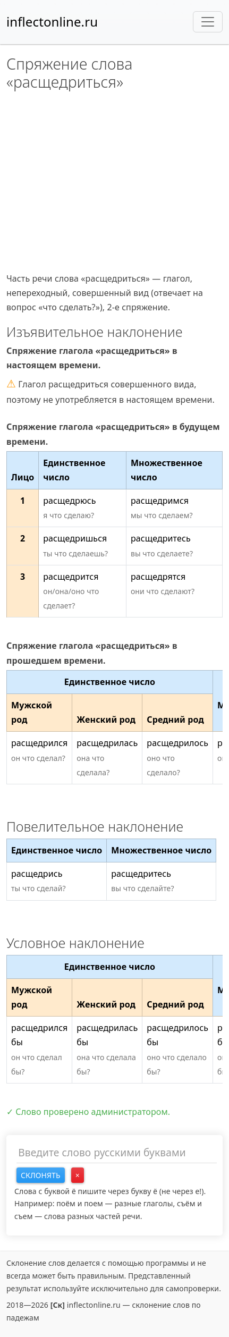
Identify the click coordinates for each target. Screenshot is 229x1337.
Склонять (41, 1175)
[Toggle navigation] (208, 21)
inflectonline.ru (52, 21)
